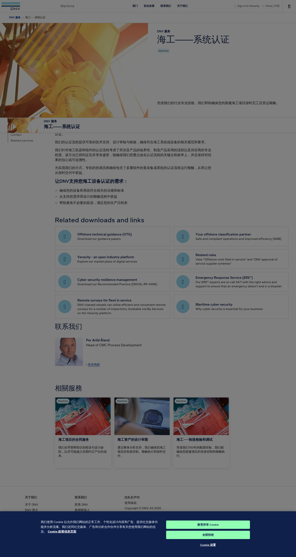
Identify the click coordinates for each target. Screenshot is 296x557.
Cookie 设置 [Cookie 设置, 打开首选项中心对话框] (208, 550)
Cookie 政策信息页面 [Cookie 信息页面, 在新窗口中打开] (62, 537)
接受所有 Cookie (208, 530)
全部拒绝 (208, 540)
